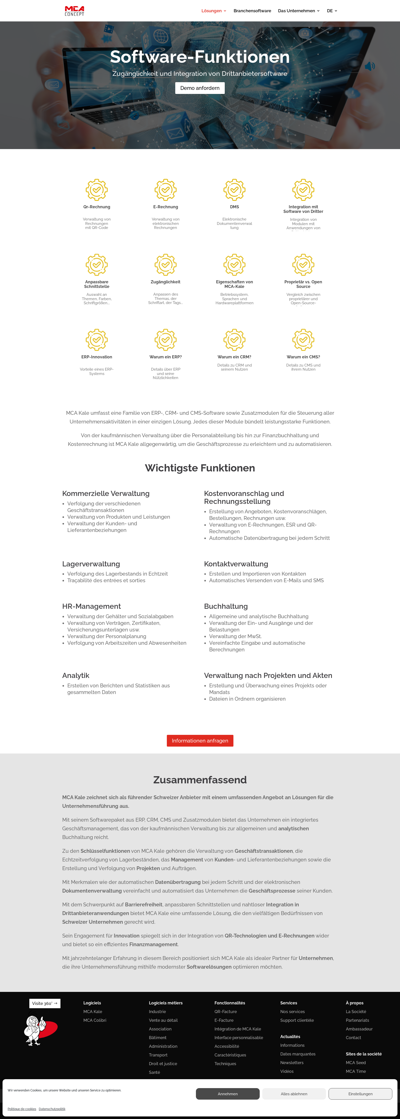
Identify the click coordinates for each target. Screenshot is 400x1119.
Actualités (290, 1036)
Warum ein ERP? (165, 357)
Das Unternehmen (296, 11)
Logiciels (92, 1003)
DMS (234, 206)
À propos (355, 1003)
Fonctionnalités (230, 1003)
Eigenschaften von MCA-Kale (234, 284)
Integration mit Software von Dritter (303, 209)
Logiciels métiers (166, 1003)
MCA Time (356, 1071)
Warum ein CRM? (234, 357)
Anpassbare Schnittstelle (96, 284)
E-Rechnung (165, 206)
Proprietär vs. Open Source (303, 284)
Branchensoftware (252, 11)
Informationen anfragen (200, 741)
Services (288, 1003)
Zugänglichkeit (165, 281)
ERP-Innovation (96, 357)
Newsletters (292, 1062)
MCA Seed (356, 1062)
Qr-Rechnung (96, 206)
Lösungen (212, 11)
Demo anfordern (200, 88)
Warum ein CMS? (303, 357)
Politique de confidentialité (172, 1096)
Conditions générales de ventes (223, 1096)
